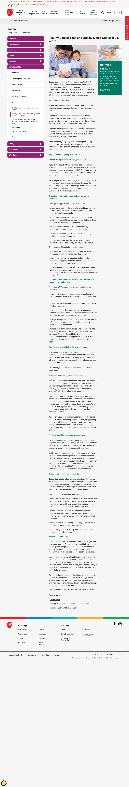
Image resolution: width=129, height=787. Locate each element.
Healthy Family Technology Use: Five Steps (24, 109)
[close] (121, 2)
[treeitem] (25, 38)
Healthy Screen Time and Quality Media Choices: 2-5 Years (25, 114)
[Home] (8, 21)
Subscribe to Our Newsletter (127, 28)
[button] (18, 33)
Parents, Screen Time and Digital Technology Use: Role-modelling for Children (24, 121)
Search (106, 12)
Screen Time (16, 127)
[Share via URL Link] (120, 20)
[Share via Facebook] (117, 21)
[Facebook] (114, 623)
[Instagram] (120, 623)
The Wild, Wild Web (18, 131)
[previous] (8, 6)
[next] (11, 6)
